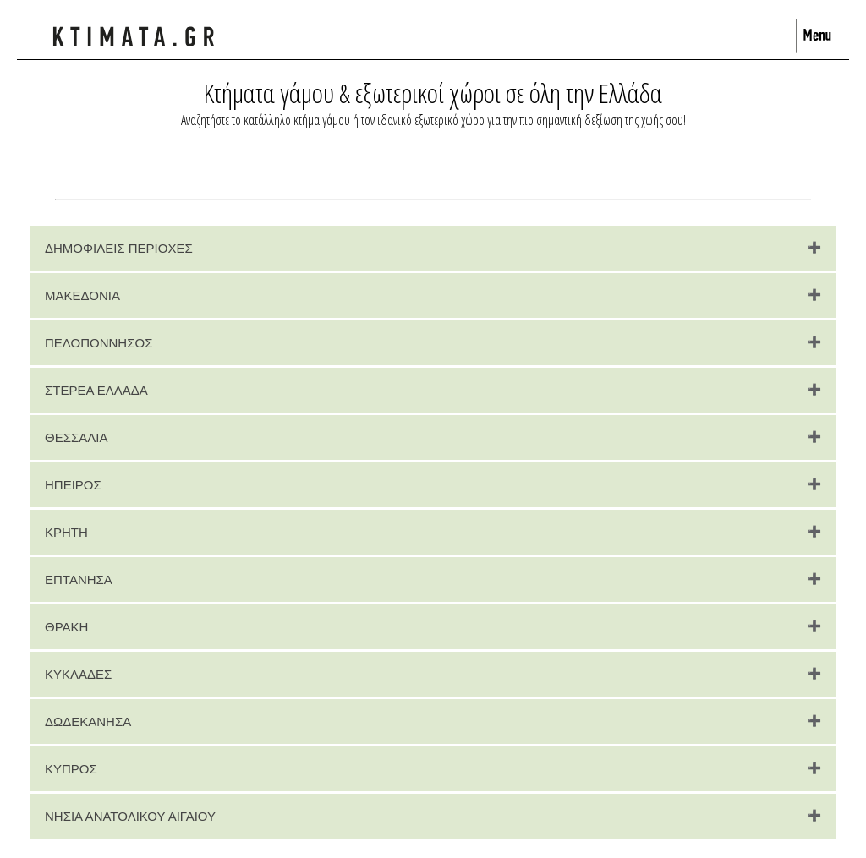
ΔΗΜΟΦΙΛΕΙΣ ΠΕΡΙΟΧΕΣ (119, 248)
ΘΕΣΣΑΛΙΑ (76, 437)
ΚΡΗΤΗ (66, 532)
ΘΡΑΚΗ (66, 627)
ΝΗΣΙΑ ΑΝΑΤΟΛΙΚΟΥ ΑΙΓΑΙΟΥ (130, 816)
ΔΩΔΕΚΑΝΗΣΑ (88, 721)
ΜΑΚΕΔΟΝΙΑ (82, 295)
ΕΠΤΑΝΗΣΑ (78, 579)
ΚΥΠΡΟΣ (71, 769)
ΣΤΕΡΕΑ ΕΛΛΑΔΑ (96, 390)
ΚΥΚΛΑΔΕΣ (78, 674)
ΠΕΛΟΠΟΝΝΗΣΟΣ (98, 343)
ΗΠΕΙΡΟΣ (73, 485)
